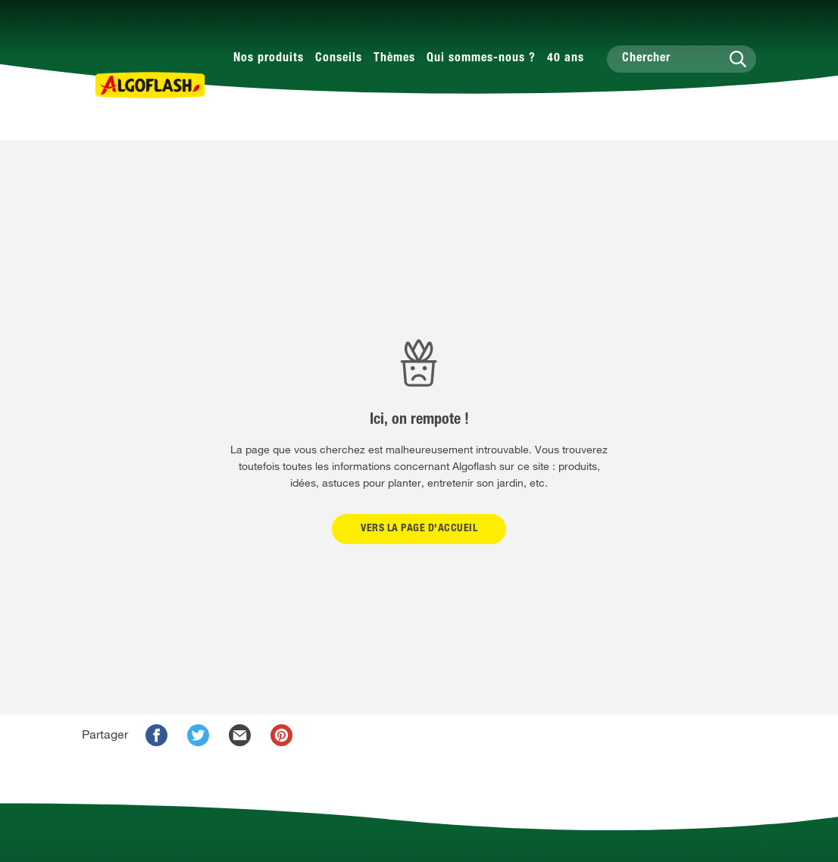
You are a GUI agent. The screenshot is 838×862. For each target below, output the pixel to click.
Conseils (338, 59)
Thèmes (394, 59)
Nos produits (268, 59)
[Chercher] (682, 59)
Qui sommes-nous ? (481, 59)
